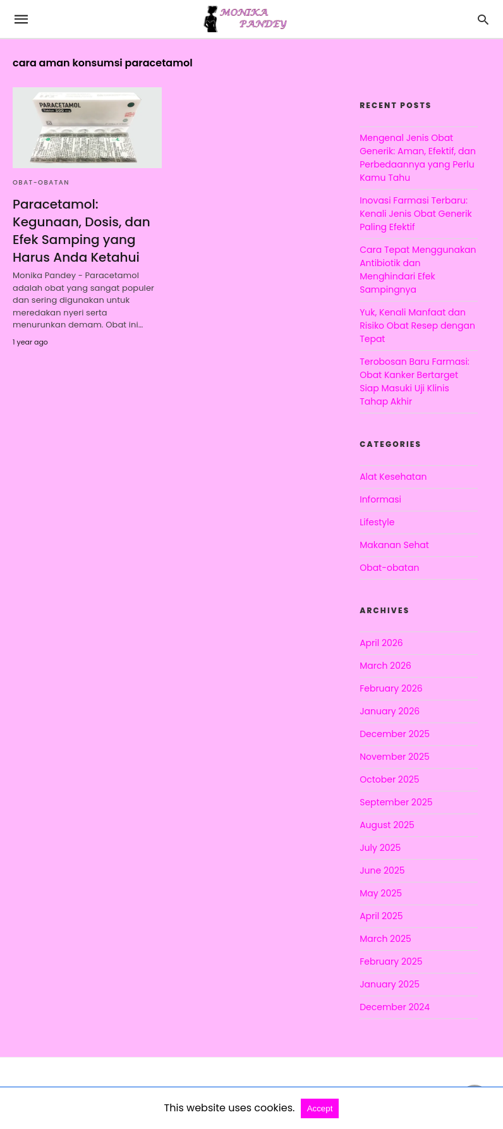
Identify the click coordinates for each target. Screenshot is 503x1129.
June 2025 (382, 870)
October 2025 (389, 779)
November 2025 (395, 756)
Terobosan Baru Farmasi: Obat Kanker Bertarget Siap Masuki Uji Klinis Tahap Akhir (415, 381)
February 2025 (391, 961)
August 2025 (387, 825)
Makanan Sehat (394, 545)
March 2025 (385, 938)
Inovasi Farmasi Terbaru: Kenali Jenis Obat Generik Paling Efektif (416, 213)
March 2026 (385, 665)
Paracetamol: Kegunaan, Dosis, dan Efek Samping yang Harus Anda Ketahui (81, 230)
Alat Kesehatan (393, 476)
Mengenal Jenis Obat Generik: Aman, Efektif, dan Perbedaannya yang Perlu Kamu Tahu (418, 157)
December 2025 (395, 734)
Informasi (380, 499)
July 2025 (380, 847)
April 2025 (381, 916)
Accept (320, 1108)
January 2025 (390, 984)
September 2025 (396, 802)
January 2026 (390, 711)
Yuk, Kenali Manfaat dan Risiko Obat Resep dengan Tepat (417, 325)
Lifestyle (377, 522)
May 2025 (381, 893)
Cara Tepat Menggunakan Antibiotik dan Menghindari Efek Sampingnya (418, 269)
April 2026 (381, 643)
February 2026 (391, 688)
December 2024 (395, 1007)
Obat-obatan (41, 182)
